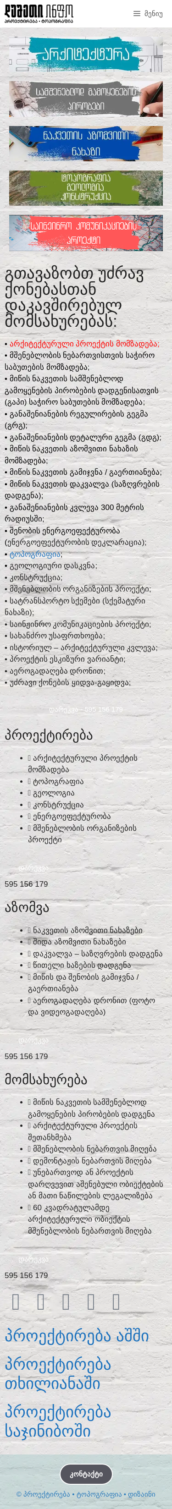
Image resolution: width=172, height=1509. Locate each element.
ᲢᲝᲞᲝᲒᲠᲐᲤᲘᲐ (35, 554)
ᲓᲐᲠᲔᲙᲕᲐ (33, 868)
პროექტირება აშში (77, 1335)
